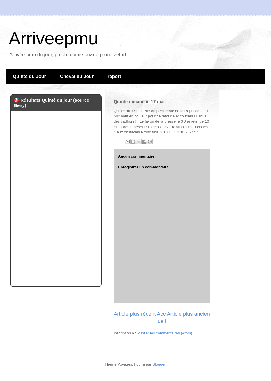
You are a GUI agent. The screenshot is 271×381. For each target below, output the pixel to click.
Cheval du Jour (77, 76)
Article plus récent (135, 314)
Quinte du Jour (29, 76)
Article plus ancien (188, 314)
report (114, 76)
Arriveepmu (53, 38)
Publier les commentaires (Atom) (164, 333)
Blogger (158, 364)
